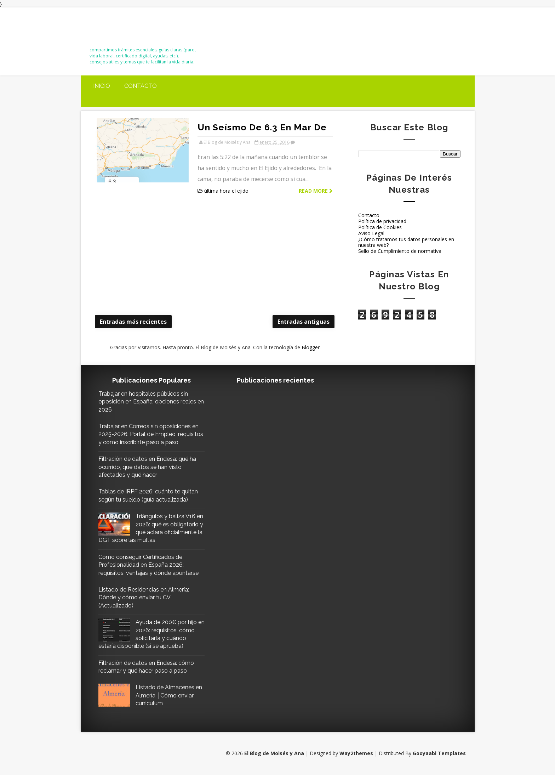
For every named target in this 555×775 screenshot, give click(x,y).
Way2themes (356, 753)
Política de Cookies (380, 227)
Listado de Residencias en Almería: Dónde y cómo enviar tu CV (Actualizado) (143, 597)
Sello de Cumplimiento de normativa (399, 251)
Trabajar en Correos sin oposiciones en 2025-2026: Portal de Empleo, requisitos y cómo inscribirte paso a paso (150, 434)
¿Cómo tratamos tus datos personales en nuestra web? (406, 242)
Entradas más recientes (133, 322)
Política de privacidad (382, 221)
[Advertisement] (215, 255)
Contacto (140, 86)
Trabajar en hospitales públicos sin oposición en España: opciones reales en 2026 (151, 401)
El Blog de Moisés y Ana (129, 30)
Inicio (101, 86)
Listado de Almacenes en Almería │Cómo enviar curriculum (169, 695)
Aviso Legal (371, 233)
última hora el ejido (226, 190)
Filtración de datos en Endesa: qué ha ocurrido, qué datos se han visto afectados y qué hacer (147, 467)
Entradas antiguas (304, 322)
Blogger (311, 347)
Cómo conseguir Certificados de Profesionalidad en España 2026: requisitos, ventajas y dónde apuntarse (148, 565)
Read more (316, 190)
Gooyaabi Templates (439, 753)
